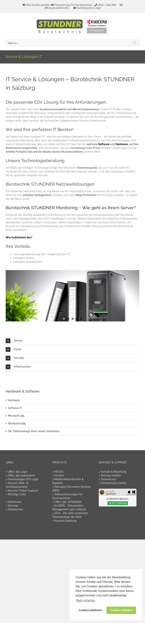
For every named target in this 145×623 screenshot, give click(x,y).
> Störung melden (110, 475)
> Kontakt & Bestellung (113, 471)
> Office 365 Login (16, 471)
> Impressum (14, 501)
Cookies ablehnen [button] (90, 610)
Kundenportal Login (89, 7)
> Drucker (58, 475)
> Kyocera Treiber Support (22, 490)
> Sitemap (12, 505)
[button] (72, 341)
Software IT (15, 407)
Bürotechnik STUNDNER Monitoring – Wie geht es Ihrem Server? (71, 207)
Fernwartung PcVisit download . (73, 4)
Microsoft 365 (16, 415)
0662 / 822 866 (107, 4)
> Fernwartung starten (112, 482)
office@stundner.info (56, 7)
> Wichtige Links (16, 494)
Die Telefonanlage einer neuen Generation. (34, 431)
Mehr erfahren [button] (85, 600)
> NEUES (58, 471)
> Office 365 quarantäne (20, 475)
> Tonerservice (107, 479)
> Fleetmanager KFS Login (22, 479)
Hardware (122, 144)
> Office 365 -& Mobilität (67, 501)
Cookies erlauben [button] (121, 610)
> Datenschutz (14, 509)
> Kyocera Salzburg (64, 520)
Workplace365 (17, 423)
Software (104, 144)
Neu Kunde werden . (38, 4)
